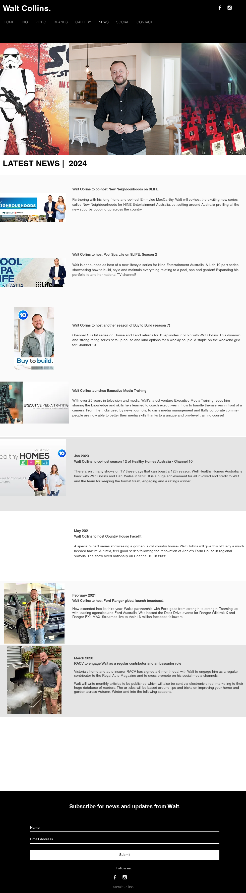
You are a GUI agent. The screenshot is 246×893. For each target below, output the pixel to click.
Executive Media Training (126, 391)
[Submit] (124, 855)
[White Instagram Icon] (229, 8)
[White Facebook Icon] (220, 8)
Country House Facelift (123, 536)
